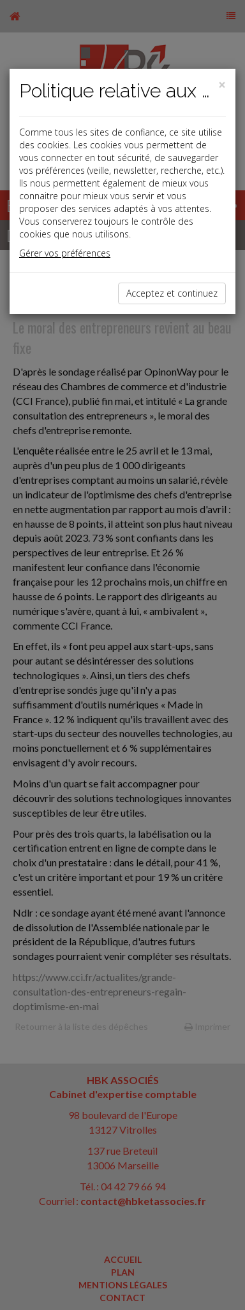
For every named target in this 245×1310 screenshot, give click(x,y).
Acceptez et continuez (172, 293)
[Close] (222, 85)
